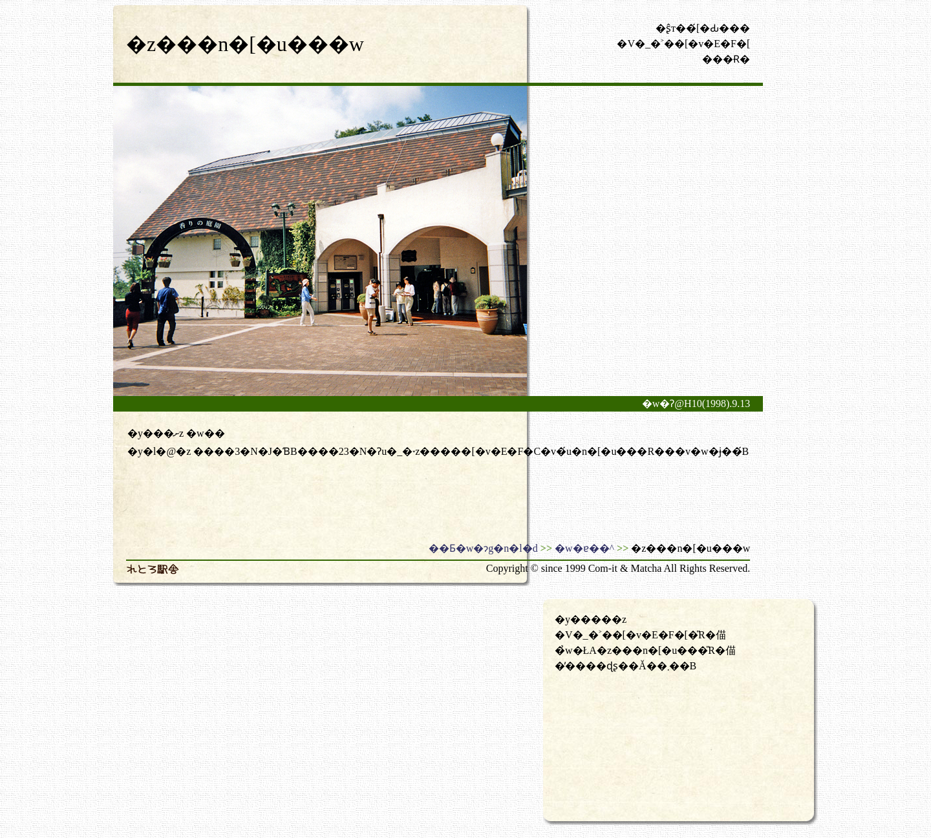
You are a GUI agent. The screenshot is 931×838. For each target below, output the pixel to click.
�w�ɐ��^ (584, 548)
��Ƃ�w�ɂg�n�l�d (483, 548)
